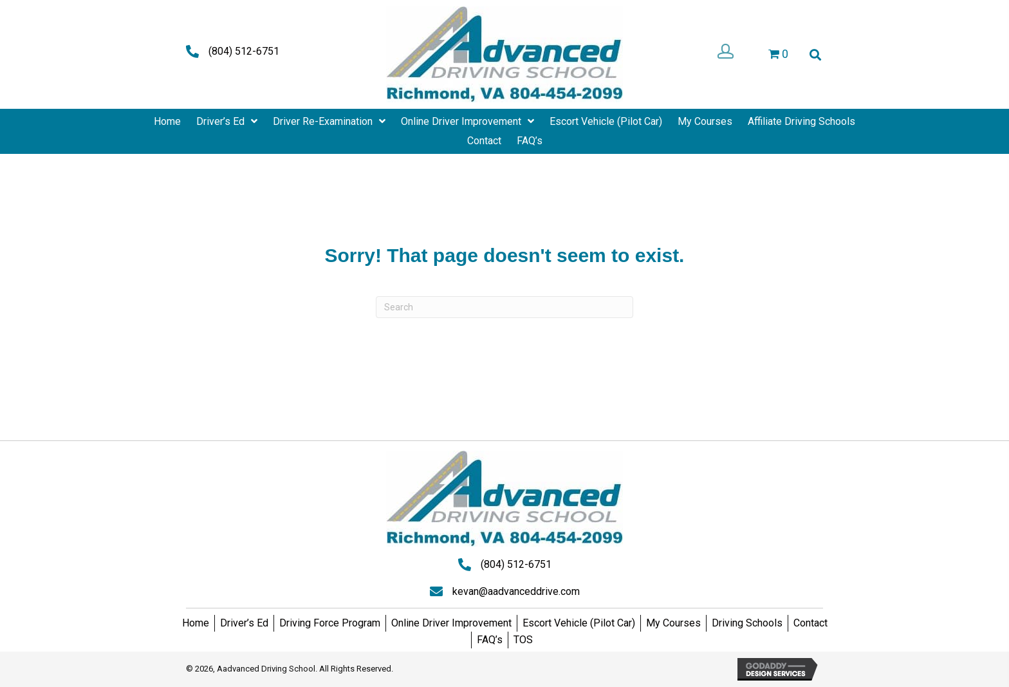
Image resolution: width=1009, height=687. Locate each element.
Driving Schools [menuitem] (747, 623)
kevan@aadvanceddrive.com (516, 591)
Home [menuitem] (195, 623)
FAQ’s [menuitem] (490, 640)
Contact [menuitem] (810, 623)
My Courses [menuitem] (673, 623)
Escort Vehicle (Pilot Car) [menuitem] (579, 623)
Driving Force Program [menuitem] (329, 623)
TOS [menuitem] (523, 640)
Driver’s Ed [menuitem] (244, 623)
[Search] (504, 307)
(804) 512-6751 (243, 51)
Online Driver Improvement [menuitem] (451, 623)
